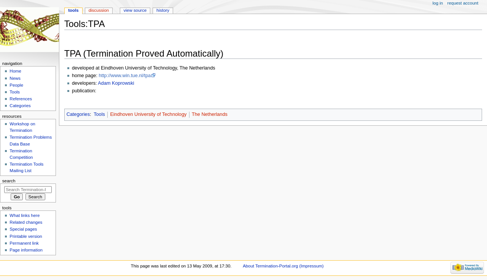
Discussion (99, 10)
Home (15, 71)
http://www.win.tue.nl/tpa (125, 75)
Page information (26, 250)
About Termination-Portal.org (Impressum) (283, 266)
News (15, 78)
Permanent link (24, 243)
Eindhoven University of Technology (148, 114)
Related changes (26, 222)
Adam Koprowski (116, 83)
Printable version (26, 236)
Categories (78, 114)
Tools (99, 114)
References (21, 98)
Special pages (23, 229)
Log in (438, 3)
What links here (25, 215)
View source (135, 10)
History (162, 10)
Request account (463, 3)
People (16, 85)
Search (9, 181)
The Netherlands (210, 114)
